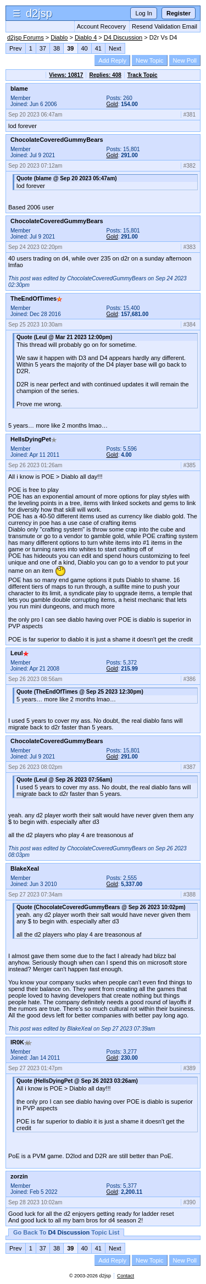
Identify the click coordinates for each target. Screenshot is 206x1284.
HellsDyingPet (33, 439)
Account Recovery (101, 26)
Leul (19, 653)
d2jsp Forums (25, 37)
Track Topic (142, 75)
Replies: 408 (105, 75)
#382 (189, 166)
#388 (189, 895)
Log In (143, 13)
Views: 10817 (66, 75)
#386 (189, 679)
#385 (189, 465)
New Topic (150, 60)
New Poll (185, 60)
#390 (189, 1202)
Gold (112, 104)
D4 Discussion (123, 37)
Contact (125, 1276)
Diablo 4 (86, 37)
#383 (189, 247)
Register (178, 13)
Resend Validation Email (164, 26)
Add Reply (112, 60)
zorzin (19, 1176)
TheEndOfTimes (36, 298)
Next (115, 48)
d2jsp (39, 13)
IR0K (21, 1042)
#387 (189, 767)
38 (56, 48)
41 (98, 48)
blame (19, 88)
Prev (15, 48)
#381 (189, 115)
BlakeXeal (24, 868)
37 (43, 48)
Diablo (59, 37)
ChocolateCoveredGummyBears (56, 139)
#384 (189, 325)
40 (84, 48)
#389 (189, 1068)
